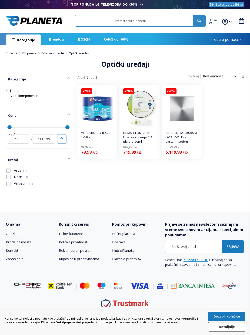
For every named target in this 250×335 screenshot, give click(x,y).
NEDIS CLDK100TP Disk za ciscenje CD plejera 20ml (137, 137)
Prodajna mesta (18, 230)
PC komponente (53, 53)
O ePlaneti (14, 222)
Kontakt (12, 238)
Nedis (17, 165)
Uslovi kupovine (71, 222)
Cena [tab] (9, 110)
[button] (215, 20)
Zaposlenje (14, 247)
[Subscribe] (233, 234)
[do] (44, 130)
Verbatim (19, 171)
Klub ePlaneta (123, 238)
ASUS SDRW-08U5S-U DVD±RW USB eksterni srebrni (181, 137)
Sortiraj (193, 76)
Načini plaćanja (123, 222)
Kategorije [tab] (14, 77)
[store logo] (34, 21)
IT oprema (29, 53)
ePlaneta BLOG (195, 248)
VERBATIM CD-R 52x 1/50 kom (95, 135)
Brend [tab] (10, 149)
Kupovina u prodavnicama (79, 247)
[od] (18, 130)
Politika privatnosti (73, 230)
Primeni (62, 130)
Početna (12, 53)
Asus (16, 158)
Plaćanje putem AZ (127, 247)
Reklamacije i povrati (75, 238)
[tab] (30, 212)
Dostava (119, 230)
